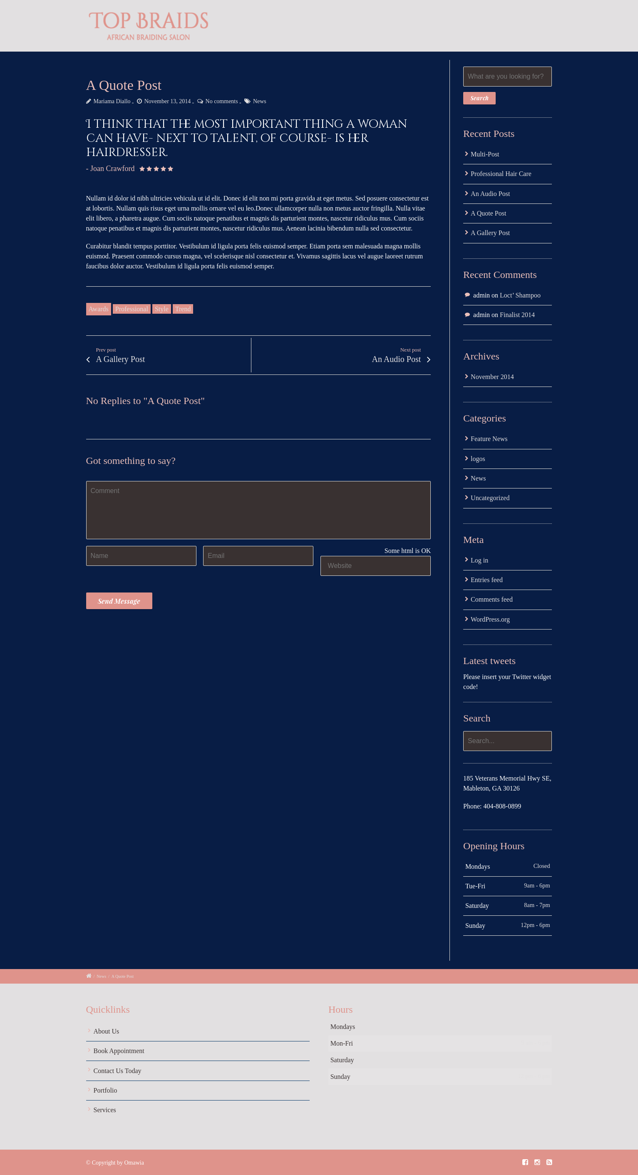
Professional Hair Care (501, 173)
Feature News (489, 438)
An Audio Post (490, 193)
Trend (183, 308)
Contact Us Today (118, 1070)
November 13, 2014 (167, 101)
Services (105, 1109)
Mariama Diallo (112, 101)
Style (162, 308)
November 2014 (492, 376)
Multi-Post (485, 154)
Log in (479, 560)
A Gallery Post (490, 232)
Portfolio (105, 1090)
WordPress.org (490, 619)
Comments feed (492, 599)
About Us (106, 1031)
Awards (99, 308)
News (259, 101)
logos (478, 458)
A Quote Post (488, 213)
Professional (131, 308)
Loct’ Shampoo (520, 295)
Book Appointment (119, 1050)
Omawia (134, 1163)
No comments (222, 101)
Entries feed (487, 579)
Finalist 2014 (517, 314)
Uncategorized (490, 497)
